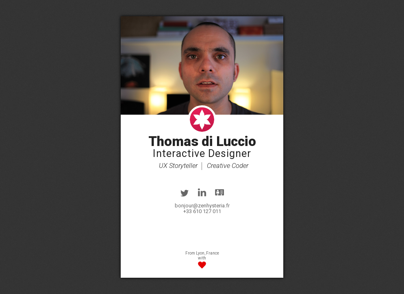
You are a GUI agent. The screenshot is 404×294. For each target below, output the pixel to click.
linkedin (202, 192)
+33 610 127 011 (202, 211)
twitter (184, 192)
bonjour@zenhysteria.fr (202, 206)
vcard (219, 192)
